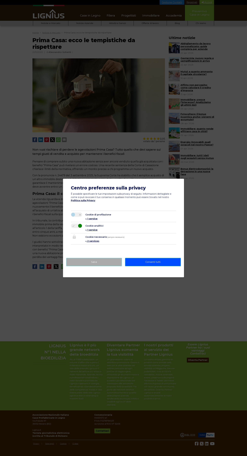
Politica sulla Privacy (83, 200)
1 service (91, 218)
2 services (92, 241)
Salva (94, 262)
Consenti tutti (153, 262)
